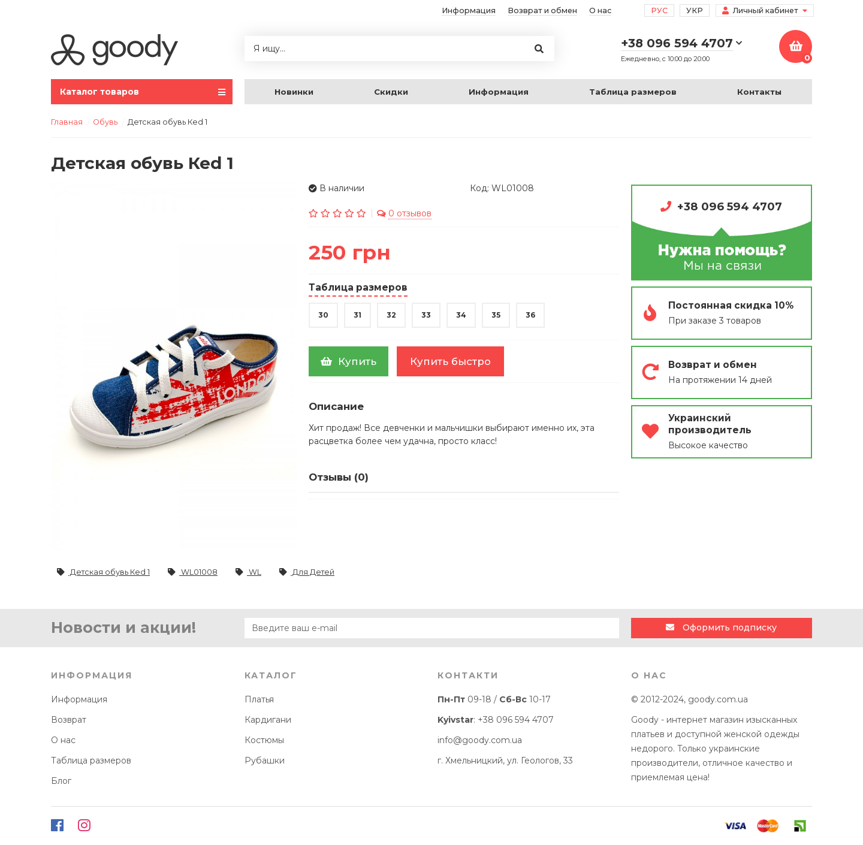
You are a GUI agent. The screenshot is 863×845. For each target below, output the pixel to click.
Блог (61, 780)
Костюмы (264, 740)
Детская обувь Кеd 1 (103, 572)
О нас (600, 10)
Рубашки (265, 760)
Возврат (68, 719)
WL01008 (193, 572)
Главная (67, 121)
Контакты (759, 91)
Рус (659, 10)
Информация (469, 10)
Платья (259, 699)
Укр (694, 10)
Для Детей (306, 572)
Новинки (293, 91)
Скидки (391, 91)
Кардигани (268, 719)
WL (248, 572)
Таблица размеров (633, 91)
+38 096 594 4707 (729, 206)
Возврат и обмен (542, 10)
